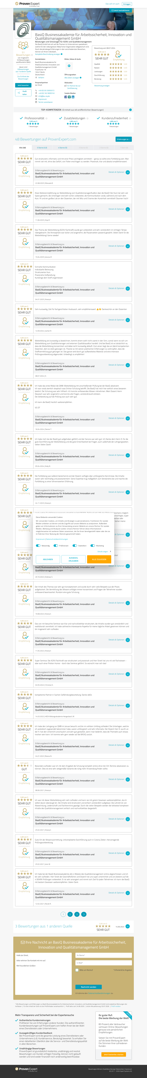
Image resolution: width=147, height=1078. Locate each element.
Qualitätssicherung (109, 1069)
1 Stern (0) (124, 147)
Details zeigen (103, 551)
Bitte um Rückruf (86, 970)
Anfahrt (41, 77)
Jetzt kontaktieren (120, 10)
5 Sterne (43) (42, 147)
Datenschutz (120, 1069)
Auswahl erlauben (73, 559)
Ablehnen (48, 559)
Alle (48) (22, 147)
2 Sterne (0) (103, 147)
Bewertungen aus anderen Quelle (23, 70)
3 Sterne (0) (83, 147)
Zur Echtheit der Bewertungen (23, 77)
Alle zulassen (99, 559)
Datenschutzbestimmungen (57, 539)
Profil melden (116, 1006)
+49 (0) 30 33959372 (46, 90)
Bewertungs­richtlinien (95, 1069)
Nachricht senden (88, 986)
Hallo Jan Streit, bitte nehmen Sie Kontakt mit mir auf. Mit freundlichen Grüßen (43, 974)
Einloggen (127, 4)
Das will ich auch (112, 3)
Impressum (40, 539)
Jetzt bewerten (23, 85)
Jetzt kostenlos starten (114, 1054)
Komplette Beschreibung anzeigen (48, 54)
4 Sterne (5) (62, 147)
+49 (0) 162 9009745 (47, 93)
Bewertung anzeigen (102, 85)
